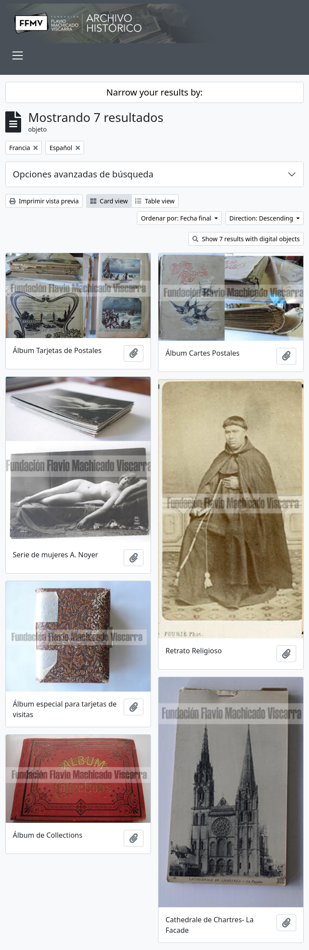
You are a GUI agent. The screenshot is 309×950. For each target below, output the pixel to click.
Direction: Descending (261, 218)
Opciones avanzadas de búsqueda (83, 174)
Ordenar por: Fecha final (177, 218)
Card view (109, 201)
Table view (154, 201)
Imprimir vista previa (44, 201)
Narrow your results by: (155, 92)
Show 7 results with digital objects (246, 239)
